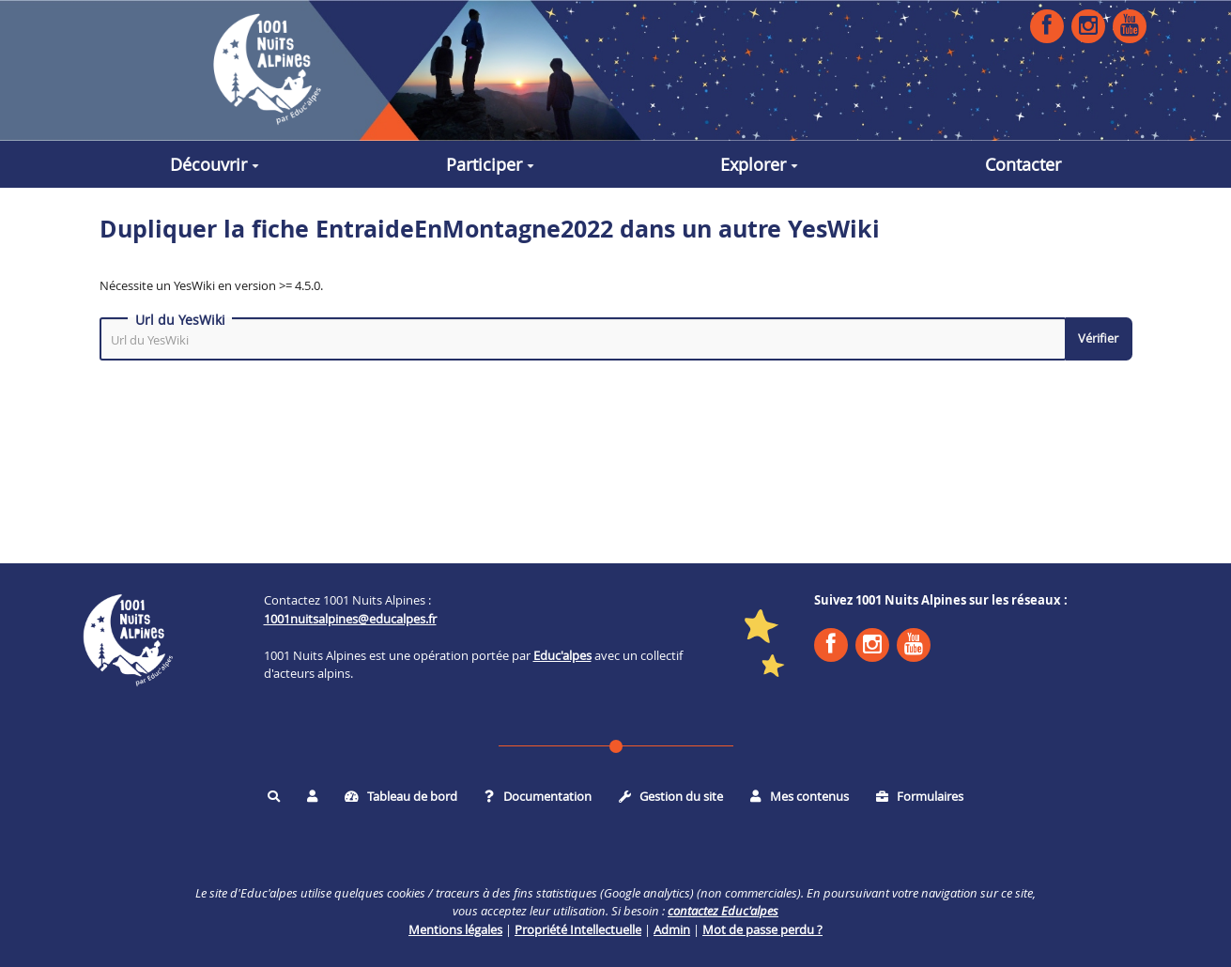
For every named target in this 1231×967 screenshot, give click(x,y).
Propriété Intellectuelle (578, 929)
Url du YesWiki (180, 320)
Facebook (1047, 25)
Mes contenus (799, 796)
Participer (490, 164)
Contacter (1023, 164)
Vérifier (1098, 338)
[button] (312, 796)
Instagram (1088, 25)
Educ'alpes (562, 655)
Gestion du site (671, 796)
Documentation (538, 796)
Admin (672, 929)
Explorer (759, 164)
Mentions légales (455, 929)
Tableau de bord (401, 796)
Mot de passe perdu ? (762, 929)
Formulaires (920, 796)
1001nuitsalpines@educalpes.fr (350, 618)
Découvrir (214, 164)
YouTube (1129, 25)
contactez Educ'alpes (723, 910)
